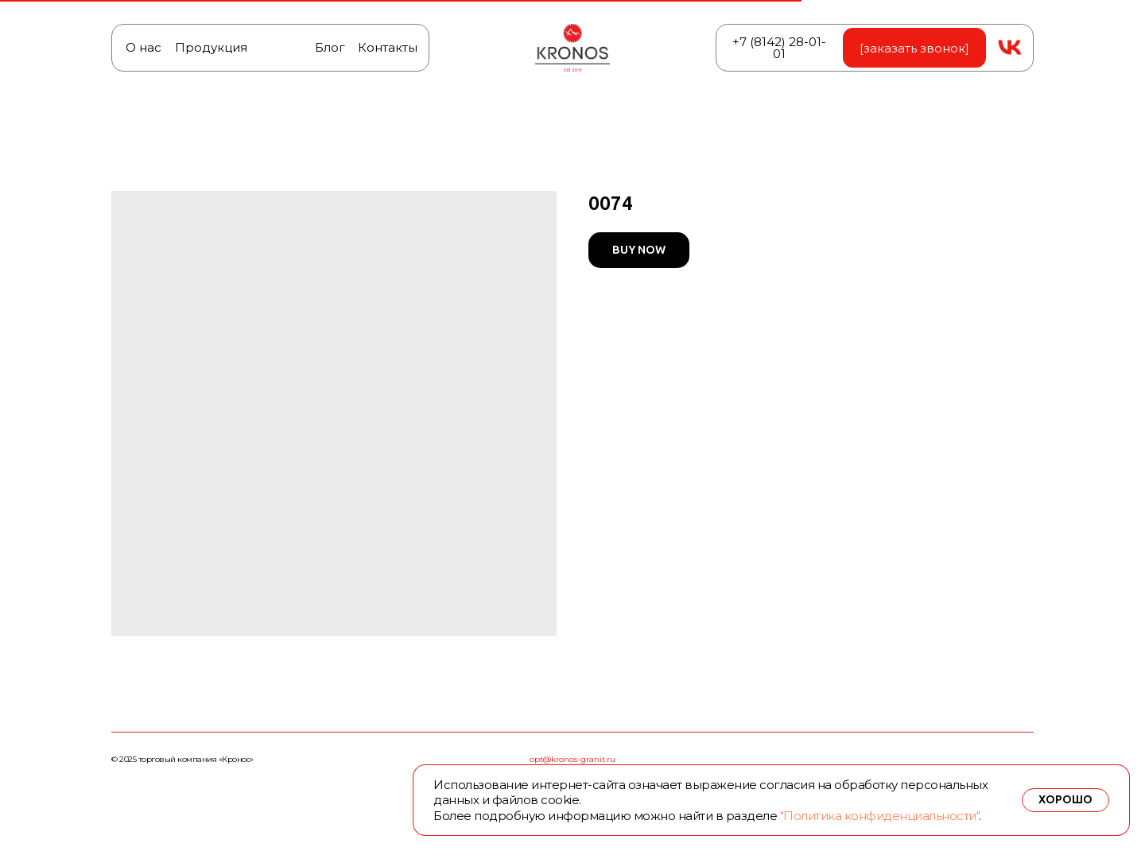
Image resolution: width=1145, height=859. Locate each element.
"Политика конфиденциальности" (880, 815)
